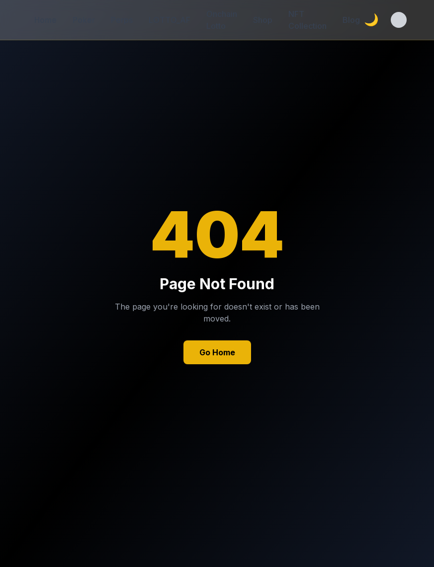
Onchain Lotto (221, 20)
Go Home (217, 352)
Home (45, 20)
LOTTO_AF (169, 20)
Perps (122, 20)
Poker (84, 20)
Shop (262, 20)
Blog (351, 20)
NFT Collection (307, 20)
